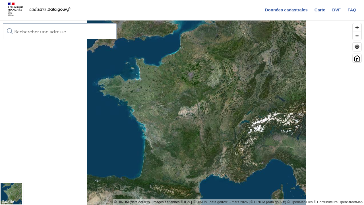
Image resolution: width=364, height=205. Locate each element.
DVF (336, 9)
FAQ (352, 9)
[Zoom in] (357, 27)
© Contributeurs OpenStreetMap (338, 202)
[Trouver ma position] (357, 47)
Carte (320, 9)
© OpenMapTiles (300, 202)
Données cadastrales (286, 9)
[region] (182, 112)
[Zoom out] (357, 36)
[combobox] (60, 31)
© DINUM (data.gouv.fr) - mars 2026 (220, 202)
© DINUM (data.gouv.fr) (268, 202)
